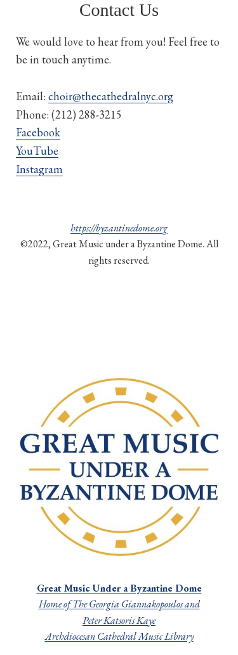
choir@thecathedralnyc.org (110, 96)
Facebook (38, 132)
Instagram (39, 169)
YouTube (37, 150)
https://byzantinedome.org (119, 228)
